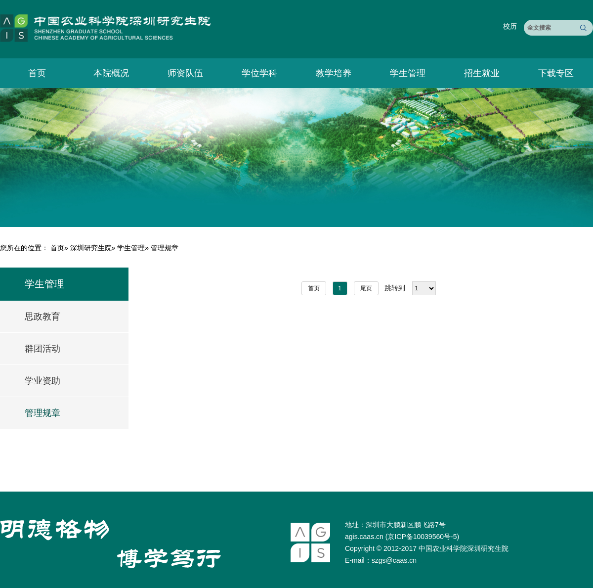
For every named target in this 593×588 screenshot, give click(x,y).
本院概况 (111, 73)
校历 (510, 26)
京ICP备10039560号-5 (422, 537)
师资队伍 (185, 73)
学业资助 (42, 381)
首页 (37, 73)
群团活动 (42, 349)
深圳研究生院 (91, 248)
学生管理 (407, 73)
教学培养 (333, 73)
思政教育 (42, 316)
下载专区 (556, 73)
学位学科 (259, 73)
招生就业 (482, 73)
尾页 (366, 288)
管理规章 (42, 413)
